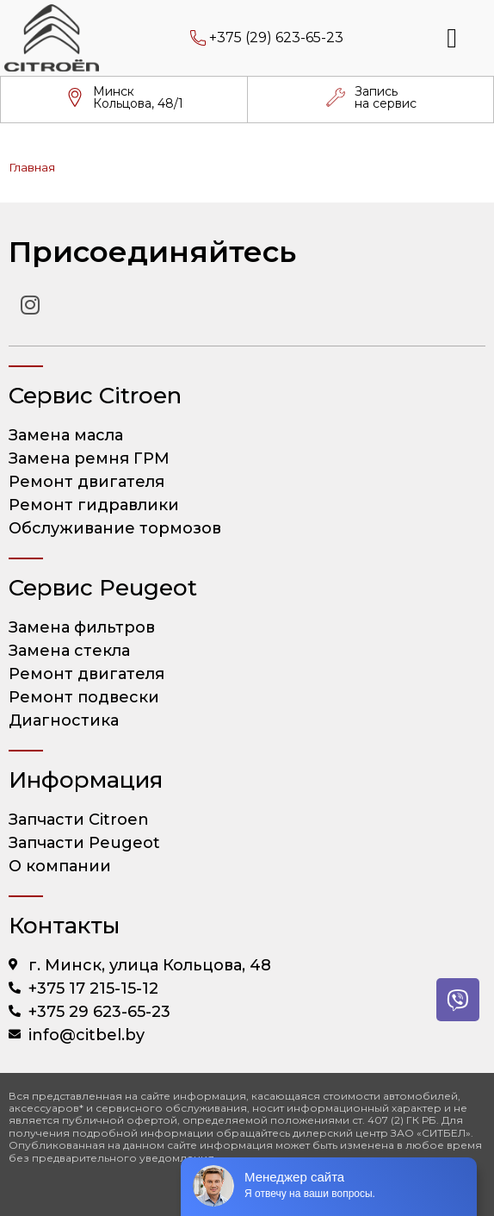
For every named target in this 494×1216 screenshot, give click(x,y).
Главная (32, 167)
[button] (452, 38)
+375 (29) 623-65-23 (276, 37)
